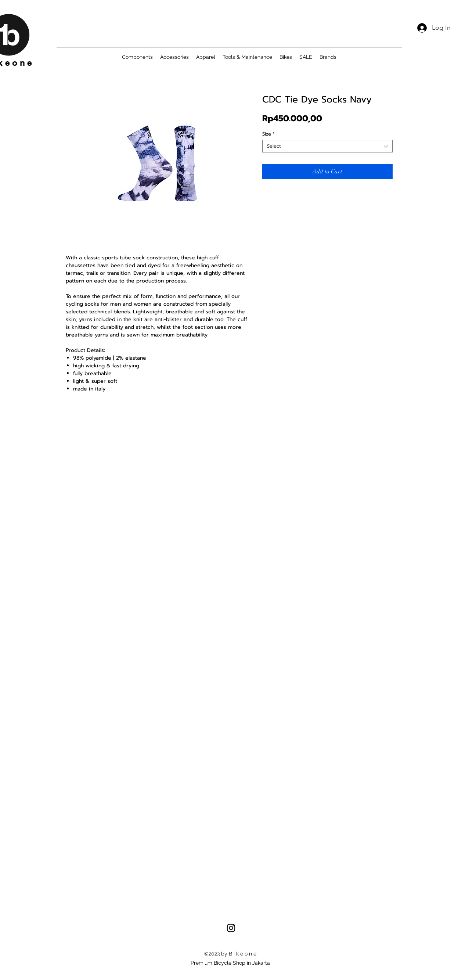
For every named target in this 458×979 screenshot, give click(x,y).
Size (268, 134)
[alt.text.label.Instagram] (231, 927)
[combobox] (327, 146)
